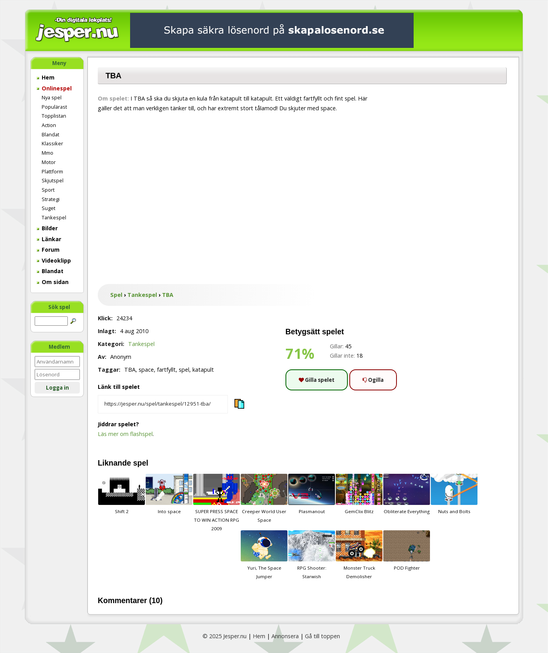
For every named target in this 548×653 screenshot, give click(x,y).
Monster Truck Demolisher (359, 554)
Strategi (51, 199)
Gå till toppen (322, 636)
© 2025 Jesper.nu (225, 636)
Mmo (47, 152)
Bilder (47, 228)
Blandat (50, 134)
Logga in (57, 387)
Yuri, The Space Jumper (264, 554)
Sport (48, 189)
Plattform (52, 171)
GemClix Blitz (359, 494)
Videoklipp (54, 260)
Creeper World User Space (264, 498)
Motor (49, 162)
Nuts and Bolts (454, 494)
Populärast (54, 106)
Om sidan (53, 282)
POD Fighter (406, 550)
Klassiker (52, 143)
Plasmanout (311, 494)
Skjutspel (52, 180)
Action (49, 125)
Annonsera (285, 636)
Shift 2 (121, 494)
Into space (169, 494)
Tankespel (54, 217)
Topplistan (54, 115)
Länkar (49, 239)
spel (140, 463)
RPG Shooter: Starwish (311, 554)
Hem (46, 77)
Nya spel (52, 97)
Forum (48, 249)
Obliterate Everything (406, 494)
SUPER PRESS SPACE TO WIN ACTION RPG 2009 (216, 502)
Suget (48, 208)
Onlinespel (54, 88)
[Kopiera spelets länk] (163, 404)
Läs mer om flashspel (125, 434)
